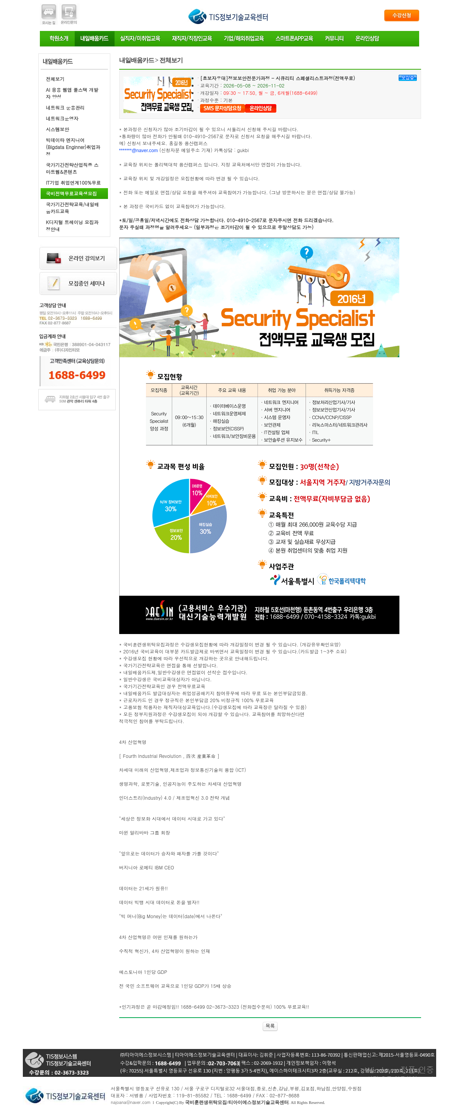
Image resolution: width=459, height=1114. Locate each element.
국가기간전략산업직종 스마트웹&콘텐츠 (72, 168)
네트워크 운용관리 (65, 107)
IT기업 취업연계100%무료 (73, 182)
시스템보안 (57, 129)
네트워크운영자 (62, 118)
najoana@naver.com (131, 1102)
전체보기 (55, 78)
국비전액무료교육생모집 (71, 193)
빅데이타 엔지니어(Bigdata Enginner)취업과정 (73, 147)
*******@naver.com (138, 150)
